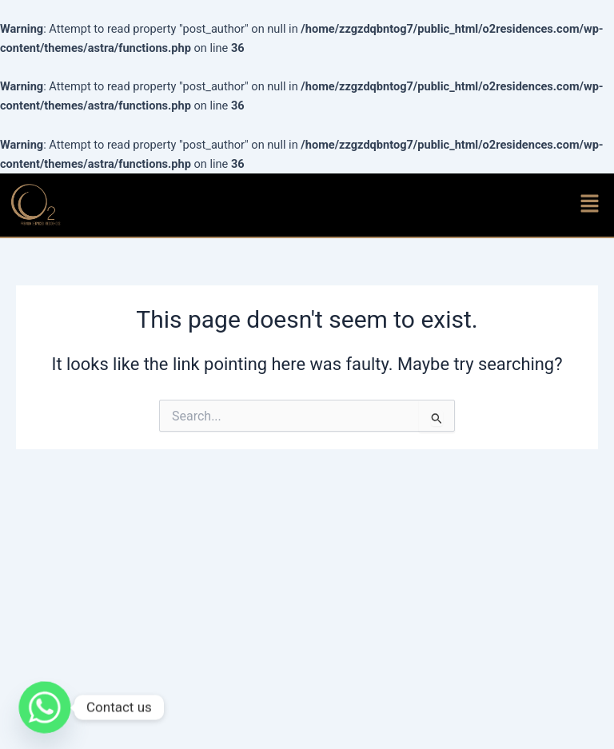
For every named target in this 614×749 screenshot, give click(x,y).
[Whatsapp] (44, 707)
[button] (590, 204)
